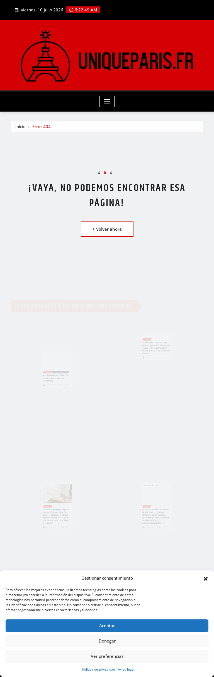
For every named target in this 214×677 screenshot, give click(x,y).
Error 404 (41, 128)
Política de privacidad (98, 669)
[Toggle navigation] (107, 101)
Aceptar (107, 625)
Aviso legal (126, 669)
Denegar (107, 641)
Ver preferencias (107, 656)
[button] (205, 578)
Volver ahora (107, 229)
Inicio (20, 128)
